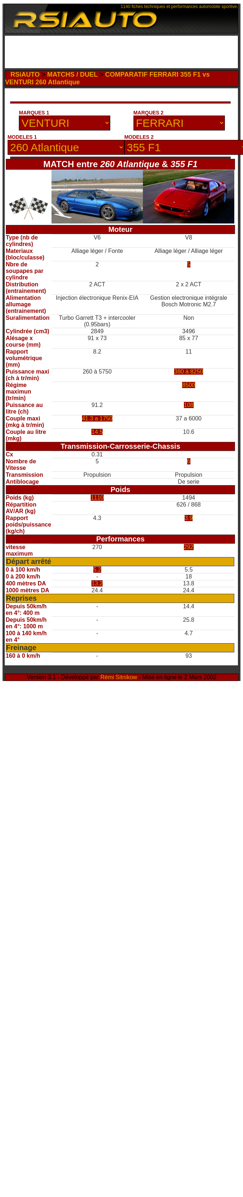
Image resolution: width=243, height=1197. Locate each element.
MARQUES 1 (34, 113)
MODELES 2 (139, 137)
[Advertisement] (121, 54)
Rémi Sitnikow (118, 677)
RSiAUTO (25, 74)
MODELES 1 (22, 137)
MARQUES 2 (148, 113)
